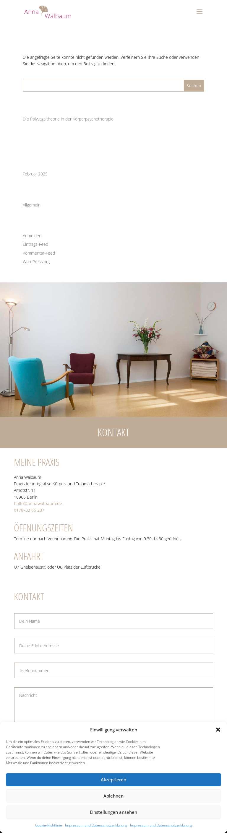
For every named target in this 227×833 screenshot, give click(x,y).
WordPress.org (36, 261)
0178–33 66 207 (29, 510)
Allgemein (31, 205)
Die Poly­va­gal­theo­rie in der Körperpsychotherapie (68, 119)
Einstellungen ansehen (113, 812)
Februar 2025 (35, 174)
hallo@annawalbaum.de (38, 503)
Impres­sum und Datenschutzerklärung (96, 825)
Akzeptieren (113, 779)
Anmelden (32, 235)
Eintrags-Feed (35, 244)
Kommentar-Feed (39, 253)
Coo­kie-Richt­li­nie (48, 825)
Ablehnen (113, 796)
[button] (218, 730)
